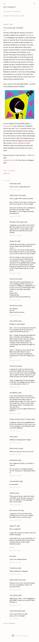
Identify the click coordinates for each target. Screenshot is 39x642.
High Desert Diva (16, 195)
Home (5, 16)
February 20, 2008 (15, 562)
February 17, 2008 (15, 189)
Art (9, 173)
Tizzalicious (14, 568)
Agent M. (13, 526)
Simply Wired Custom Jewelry (20, 419)
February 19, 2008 (15, 520)
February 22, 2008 (15, 574)
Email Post (11, 170)
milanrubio (13, 184)
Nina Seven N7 (15, 510)
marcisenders (14, 481)
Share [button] (5, 170)
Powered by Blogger (19, 635)
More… (23, 16)
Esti (11, 556)
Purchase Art (14, 16)
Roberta (12, 493)
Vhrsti (12, 437)
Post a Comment (9, 623)
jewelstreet (14, 460)
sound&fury (14, 393)
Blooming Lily (15, 448)
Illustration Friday (8, 126)
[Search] (34, 3)
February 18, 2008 (15, 442)
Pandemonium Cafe (9, 160)
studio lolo (13, 241)
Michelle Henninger (17, 222)
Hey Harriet (9, 7)
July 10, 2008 (14, 619)
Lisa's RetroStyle (16, 611)
